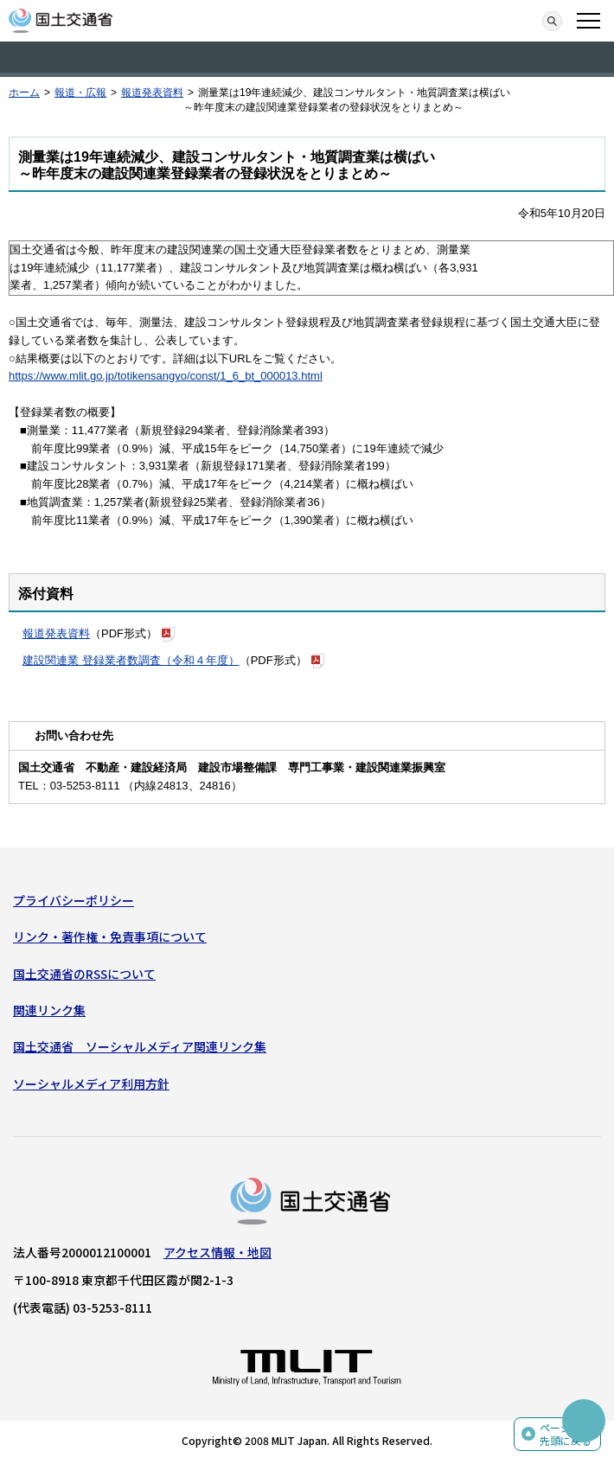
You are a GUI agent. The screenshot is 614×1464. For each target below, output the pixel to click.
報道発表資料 (152, 92)
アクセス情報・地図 (217, 1252)
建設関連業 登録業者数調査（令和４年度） (131, 660)
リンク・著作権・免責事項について (110, 936)
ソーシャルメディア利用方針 (91, 1083)
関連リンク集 (49, 1010)
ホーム (24, 92)
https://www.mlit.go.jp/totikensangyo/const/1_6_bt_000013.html (166, 375)
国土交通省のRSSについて (84, 973)
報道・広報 (80, 92)
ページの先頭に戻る (566, 1434)
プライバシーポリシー (73, 900)
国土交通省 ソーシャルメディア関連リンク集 (139, 1046)
